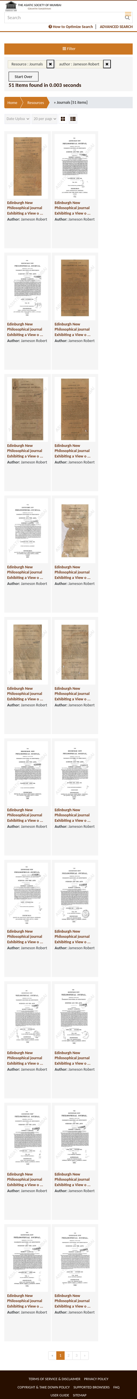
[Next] (84, 1355)
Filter (69, 48)
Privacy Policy (96, 1379)
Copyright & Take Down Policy (44, 1387)
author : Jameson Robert (79, 64)
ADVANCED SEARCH (116, 26)
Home (12, 102)
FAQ (116, 1387)
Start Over (23, 76)
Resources (35, 102)
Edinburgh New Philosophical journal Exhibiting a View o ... (25, 208)
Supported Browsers (92, 1387)
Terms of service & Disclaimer (54, 1379)
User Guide (60, 1395)
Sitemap (79, 1395)
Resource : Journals (27, 64)
